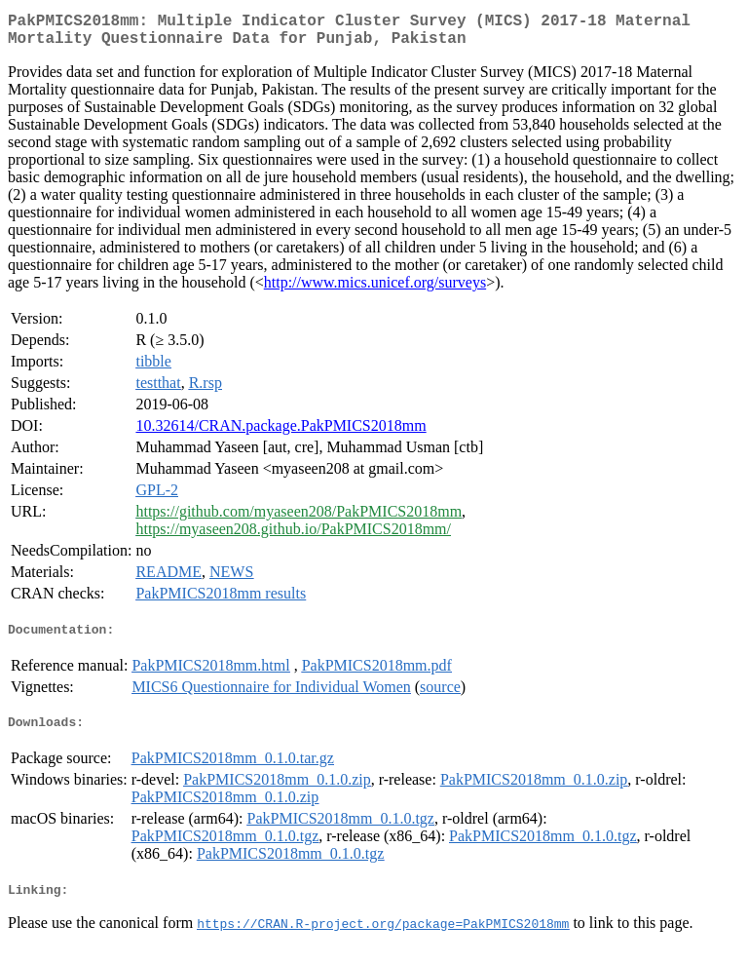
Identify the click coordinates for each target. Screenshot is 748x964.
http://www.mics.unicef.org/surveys (375, 290)
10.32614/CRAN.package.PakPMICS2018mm (280, 433)
